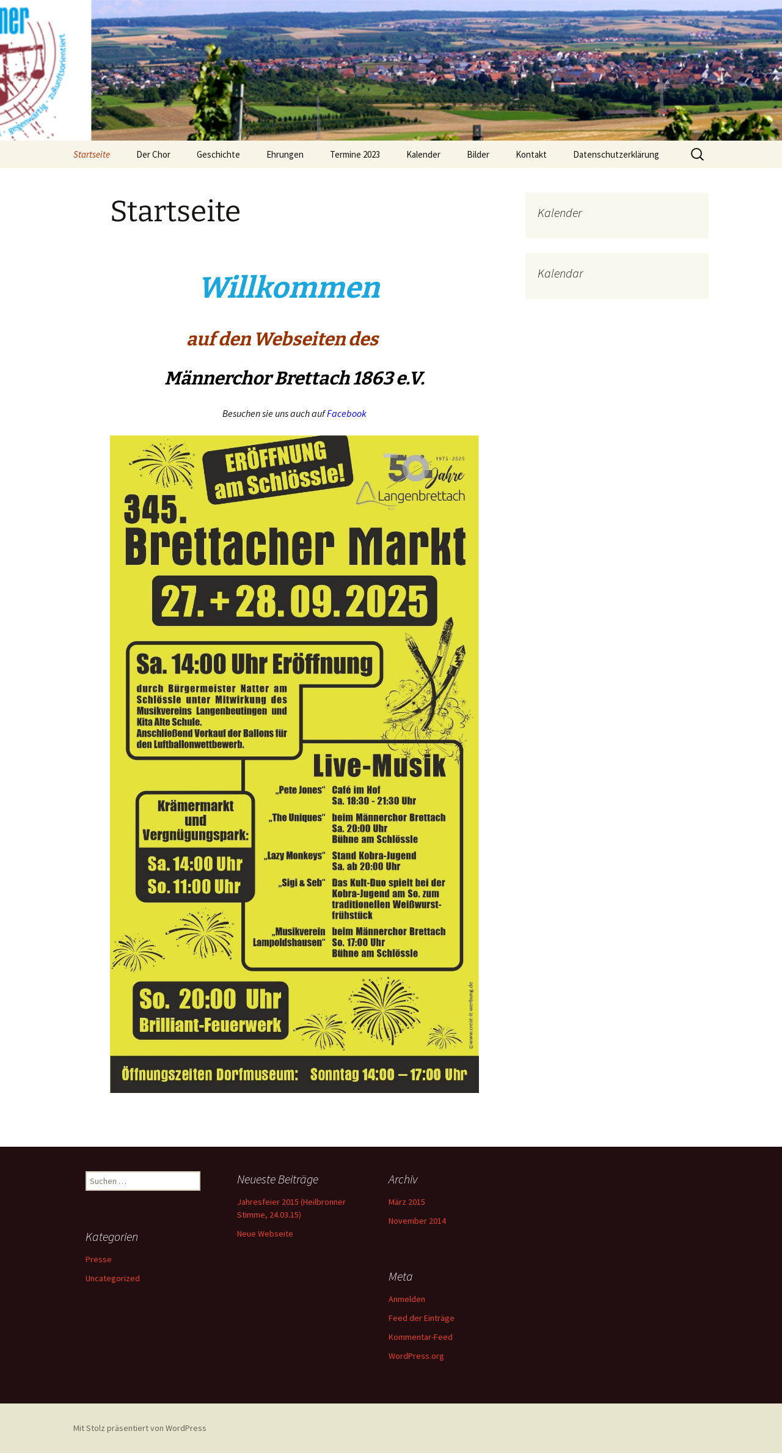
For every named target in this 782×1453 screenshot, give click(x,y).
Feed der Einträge (422, 1317)
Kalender (423, 154)
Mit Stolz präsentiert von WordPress (139, 1427)
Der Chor (153, 154)
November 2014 (417, 1220)
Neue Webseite (265, 1233)
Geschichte (218, 154)
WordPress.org (416, 1355)
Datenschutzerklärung (616, 154)
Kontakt (531, 154)
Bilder (478, 154)
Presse (99, 1259)
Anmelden (407, 1298)
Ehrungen (285, 154)
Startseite (91, 154)
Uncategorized (113, 1278)
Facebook (347, 413)
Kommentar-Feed (421, 1336)
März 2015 (407, 1201)
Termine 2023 (355, 154)
